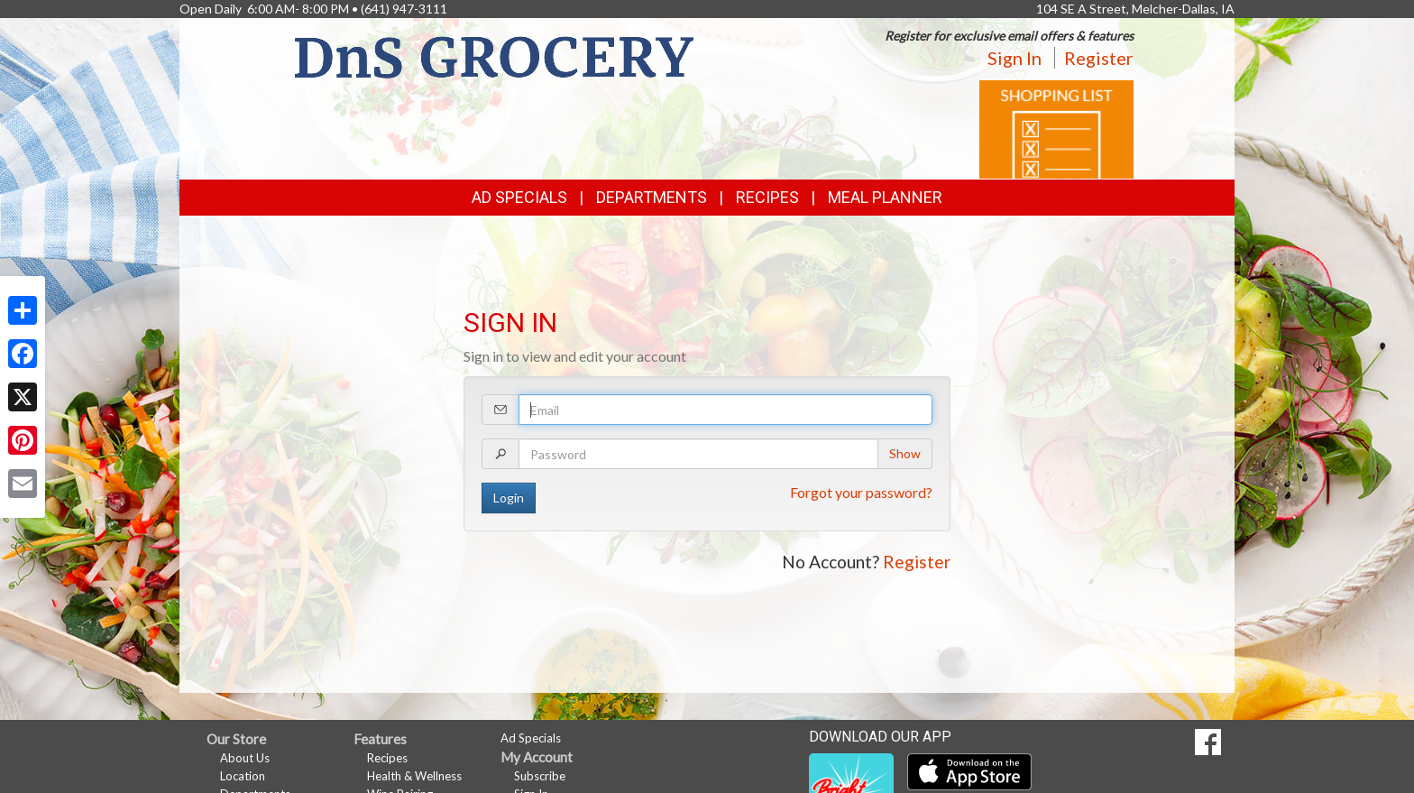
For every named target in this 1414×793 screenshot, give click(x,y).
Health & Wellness (414, 776)
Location (242, 776)
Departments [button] (651, 197)
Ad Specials (519, 197)
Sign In (1014, 58)
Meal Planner (885, 197)
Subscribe (539, 776)
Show (905, 453)
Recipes (767, 197)
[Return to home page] (494, 55)
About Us (245, 758)
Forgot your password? (861, 492)
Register (1099, 58)
